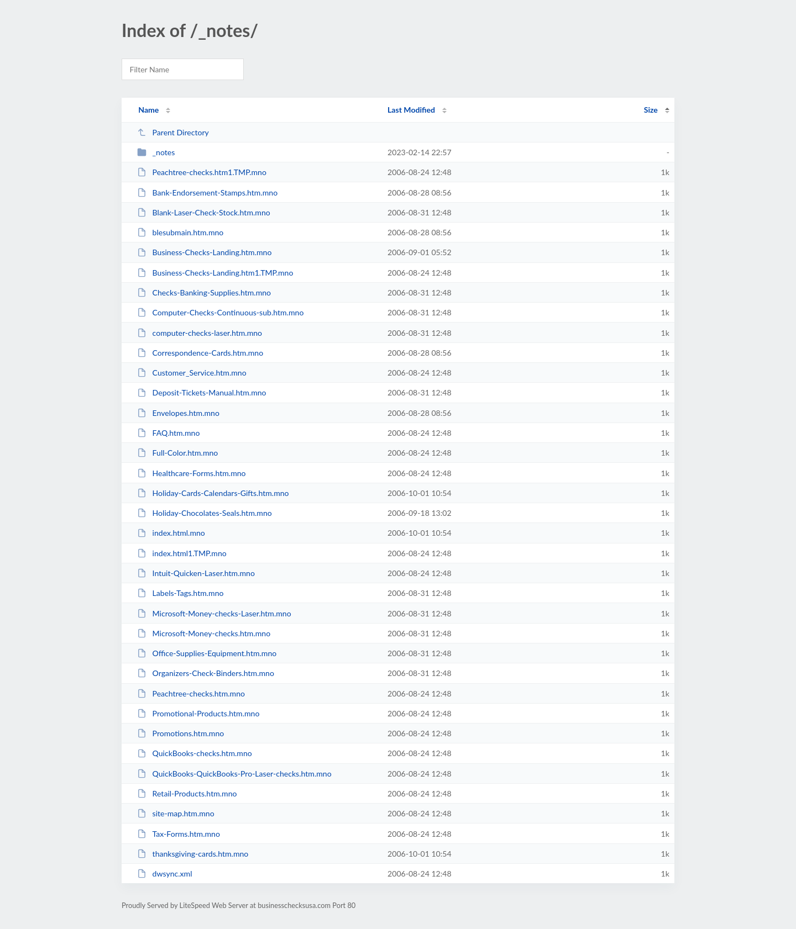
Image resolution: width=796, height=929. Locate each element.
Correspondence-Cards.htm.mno (200, 352)
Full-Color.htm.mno (177, 452)
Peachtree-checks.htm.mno (191, 693)
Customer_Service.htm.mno (192, 372)
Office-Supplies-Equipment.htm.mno (206, 653)
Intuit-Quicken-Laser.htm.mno (196, 573)
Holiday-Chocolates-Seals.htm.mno (204, 513)
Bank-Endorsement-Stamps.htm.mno (207, 192)
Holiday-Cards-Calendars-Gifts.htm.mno (213, 493)
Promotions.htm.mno (180, 733)
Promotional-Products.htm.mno (198, 713)
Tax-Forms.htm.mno (178, 833)
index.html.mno (171, 532)
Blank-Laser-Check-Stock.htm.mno (203, 212)
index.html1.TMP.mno (182, 553)
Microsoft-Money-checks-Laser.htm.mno (214, 613)
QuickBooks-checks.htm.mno (194, 753)
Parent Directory (173, 132)
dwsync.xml (164, 873)
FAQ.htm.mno (168, 432)
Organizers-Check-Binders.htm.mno (205, 673)
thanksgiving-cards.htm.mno (192, 853)
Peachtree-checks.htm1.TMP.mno (201, 172)
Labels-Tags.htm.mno (180, 593)
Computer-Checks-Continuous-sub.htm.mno (220, 312)
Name (148, 109)
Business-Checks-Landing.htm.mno (204, 252)
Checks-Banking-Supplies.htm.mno (204, 292)
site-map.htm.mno (175, 813)
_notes (156, 152)
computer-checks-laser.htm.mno (199, 332)
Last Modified (411, 109)
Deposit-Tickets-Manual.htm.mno (201, 392)
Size (651, 109)
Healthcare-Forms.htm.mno (191, 473)
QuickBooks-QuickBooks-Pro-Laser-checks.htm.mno (234, 773)
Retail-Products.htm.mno (187, 793)
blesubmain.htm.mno (180, 232)
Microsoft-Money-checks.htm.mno (203, 633)
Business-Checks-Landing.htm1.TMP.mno (215, 272)
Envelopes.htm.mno (178, 413)
